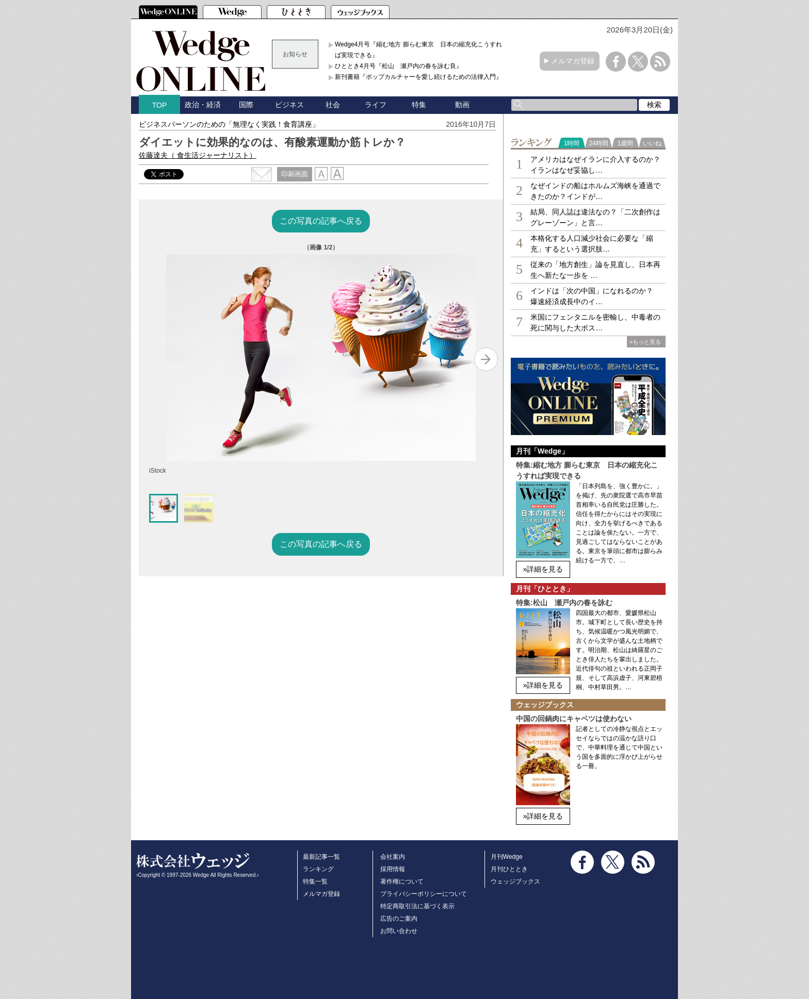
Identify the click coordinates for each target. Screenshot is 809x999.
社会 (333, 105)
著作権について (402, 881)
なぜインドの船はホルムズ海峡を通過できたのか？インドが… (595, 191)
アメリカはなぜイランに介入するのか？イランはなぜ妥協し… (595, 164)
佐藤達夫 (197, 155)
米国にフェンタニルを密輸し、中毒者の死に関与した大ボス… (595, 322)
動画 (462, 105)
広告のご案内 (398, 918)
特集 (419, 105)
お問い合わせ (398, 931)
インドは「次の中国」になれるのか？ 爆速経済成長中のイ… (591, 296)
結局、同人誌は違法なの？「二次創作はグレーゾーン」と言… (595, 217)
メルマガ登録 (572, 61)
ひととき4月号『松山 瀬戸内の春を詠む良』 (398, 66)
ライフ (375, 105)
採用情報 (392, 869)
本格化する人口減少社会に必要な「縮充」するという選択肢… (591, 243)
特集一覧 (315, 881)
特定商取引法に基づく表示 (417, 906)
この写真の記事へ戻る (321, 221)
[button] (163, 508)
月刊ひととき (509, 869)
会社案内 (392, 856)
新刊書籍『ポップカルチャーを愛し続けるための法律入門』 (418, 76)
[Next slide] (486, 359)
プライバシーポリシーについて (423, 893)
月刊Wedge (507, 856)
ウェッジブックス (515, 881)
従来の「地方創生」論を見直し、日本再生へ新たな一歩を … (595, 269)
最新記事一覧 (321, 856)
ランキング (318, 869)
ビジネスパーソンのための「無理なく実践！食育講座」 (229, 124)
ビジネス (289, 105)
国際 (246, 105)
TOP (159, 105)
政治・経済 (203, 105)
